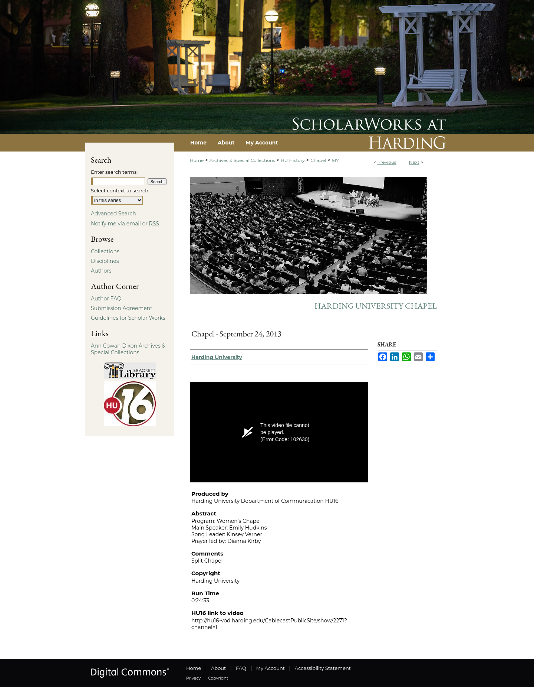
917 (335, 160)
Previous (386, 162)
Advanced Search (113, 213)
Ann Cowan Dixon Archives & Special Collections (128, 349)
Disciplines (105, 261)
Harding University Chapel (375, 305)
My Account (270, 668)
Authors (101, 270)
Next (414, 162)
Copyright (218, 678)
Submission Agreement (121, 308)
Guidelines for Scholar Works (128, 318)
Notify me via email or (125, 223)
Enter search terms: (114, 172)
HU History (293, 160)
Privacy (193, 678)
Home (197, 160)
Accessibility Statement (323, 668)
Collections (105, 251)
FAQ (241, 668)
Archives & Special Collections (242, 160)
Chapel (318, 160)
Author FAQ (106, 298)
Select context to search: (120, 190)
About (218, 668)
